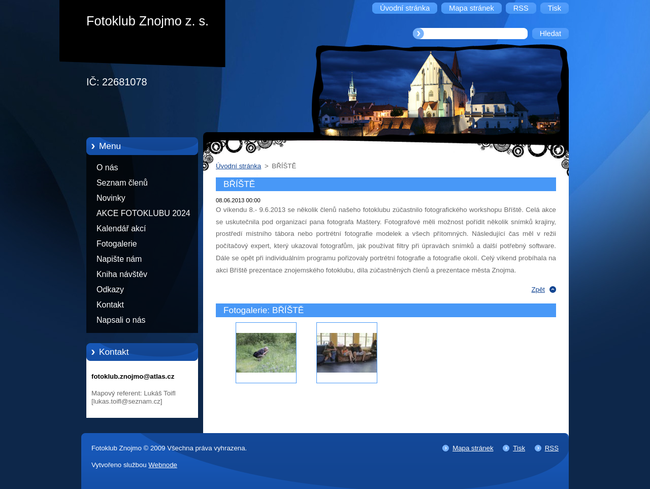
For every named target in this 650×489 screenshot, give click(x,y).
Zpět (538, 289)
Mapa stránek (472, 448)
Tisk (519, 448)
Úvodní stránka (238, 166)
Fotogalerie (116, 243)
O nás (107, 167)
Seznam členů (122, 182)
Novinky (110, 198)
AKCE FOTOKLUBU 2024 (143, 213)
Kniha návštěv (121, 274)
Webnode (162, 465)
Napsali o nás (120, 320)
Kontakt (110, 304)
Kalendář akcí (121, 228)
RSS (552, 448)
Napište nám (119, 259)
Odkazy (110, 289)
